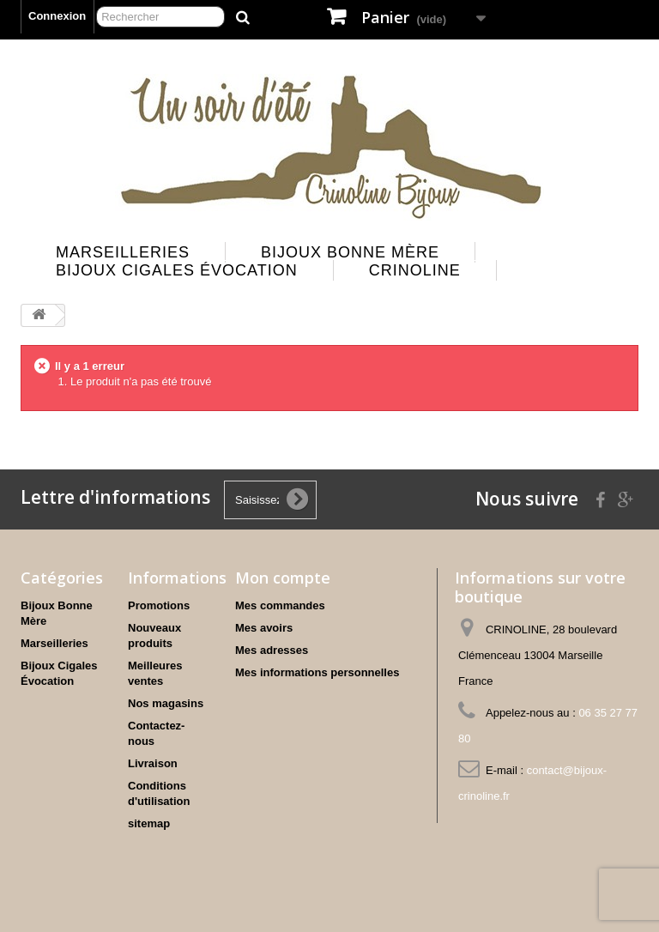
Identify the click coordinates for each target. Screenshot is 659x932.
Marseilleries (123, 252)
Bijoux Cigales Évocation (177, 270)
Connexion (57, 15)
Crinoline (415, 270)
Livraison (153, 763)
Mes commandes (280, 605)
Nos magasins (165, 703)
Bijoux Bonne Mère (350, 252)
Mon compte (282, 577)
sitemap (149, 823)
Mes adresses (271, 650)
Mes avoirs (264, 627)
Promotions (159, 605)
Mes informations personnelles (317, 672)
